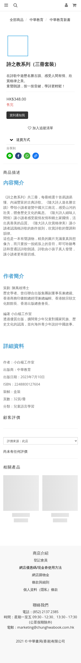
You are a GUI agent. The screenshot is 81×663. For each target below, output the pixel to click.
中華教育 (36, 19)
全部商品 (17, 19)
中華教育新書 (60, 19)
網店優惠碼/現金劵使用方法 (40, 567)
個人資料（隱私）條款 (40, 589)
